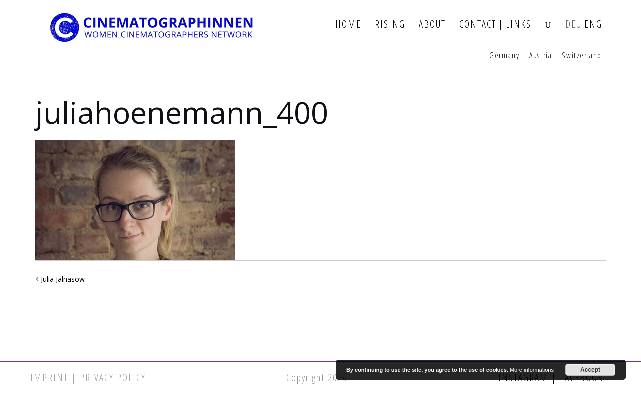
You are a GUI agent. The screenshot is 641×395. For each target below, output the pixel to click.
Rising (390, 24)
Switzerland (582, 56)
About (432, 24)
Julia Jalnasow (63, 279)
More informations (532, 370)
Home (348, 24)
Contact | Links (495, 24)
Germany (504, 56)
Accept (590, 370)
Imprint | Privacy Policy (88, 377)
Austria (540, 56)
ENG (593, 24)
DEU (573, 24)
